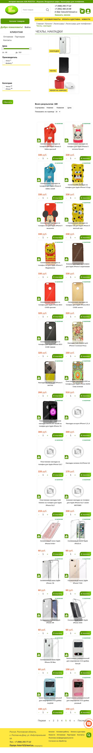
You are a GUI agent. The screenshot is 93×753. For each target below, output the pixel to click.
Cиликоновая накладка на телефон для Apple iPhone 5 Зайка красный (50, 146)
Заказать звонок (62, 15)
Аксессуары (59, 24)
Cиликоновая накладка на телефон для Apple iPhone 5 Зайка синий (50, 186)
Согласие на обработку (58, 741)
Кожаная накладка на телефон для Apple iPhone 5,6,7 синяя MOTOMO (77, 502)
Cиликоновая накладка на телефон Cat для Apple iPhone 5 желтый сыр (78, 225)
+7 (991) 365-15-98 (63, 9)
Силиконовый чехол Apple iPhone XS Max (50, 661)
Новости (86, 19)
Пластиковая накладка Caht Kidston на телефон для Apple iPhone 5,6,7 (50, 502)
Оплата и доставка (71, 19)
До (22, 52)
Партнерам (20, 37)
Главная (40, 24)
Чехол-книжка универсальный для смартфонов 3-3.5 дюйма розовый (77, 700)
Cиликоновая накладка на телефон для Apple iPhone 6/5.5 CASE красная (50, 304)
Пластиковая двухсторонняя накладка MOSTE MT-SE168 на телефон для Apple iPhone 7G (50, 423)
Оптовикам (8, 37)
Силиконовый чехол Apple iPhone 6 (78, 542)
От (9, 52)
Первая (42, 720)
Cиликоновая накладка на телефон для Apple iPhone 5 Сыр (77, 186)
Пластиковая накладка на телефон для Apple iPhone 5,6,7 (50, 463)
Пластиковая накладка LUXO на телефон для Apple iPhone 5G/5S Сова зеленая (77, 384)
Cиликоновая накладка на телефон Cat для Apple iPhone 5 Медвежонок (50, 265)
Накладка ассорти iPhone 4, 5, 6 (78, 423)
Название (60, 108)
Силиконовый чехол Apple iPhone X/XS (78, 621)
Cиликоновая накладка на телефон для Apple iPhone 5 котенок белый (77, 146)
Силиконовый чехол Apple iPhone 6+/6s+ (50, 542)
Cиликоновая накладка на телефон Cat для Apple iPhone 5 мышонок (50, 225)
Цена (69, 108)
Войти (27, 27)
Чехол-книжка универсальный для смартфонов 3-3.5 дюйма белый (77, 661)
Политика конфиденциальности (61, 738)
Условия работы (52, 19)
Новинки (50, 108)
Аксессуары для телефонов (78, 24)
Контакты (7, 40)
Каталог (39, 19)
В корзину (57, 158)
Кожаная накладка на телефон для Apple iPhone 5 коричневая (78, 265)
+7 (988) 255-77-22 (63, 6)
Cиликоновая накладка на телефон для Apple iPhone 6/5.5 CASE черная (50, 344)
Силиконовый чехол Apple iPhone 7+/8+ (78, 582)
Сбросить (8, 102)
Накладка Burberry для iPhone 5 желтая (50, 384)
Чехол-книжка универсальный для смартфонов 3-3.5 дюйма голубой (50, 700)
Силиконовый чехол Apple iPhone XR (50, 621)
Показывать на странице (44, 112)
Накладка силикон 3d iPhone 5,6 (78, 463)
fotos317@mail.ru (69, 12)
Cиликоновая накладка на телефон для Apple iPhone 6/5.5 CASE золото (78, 304)
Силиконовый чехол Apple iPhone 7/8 (50, 582)
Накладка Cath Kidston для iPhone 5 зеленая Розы (78, 344)
